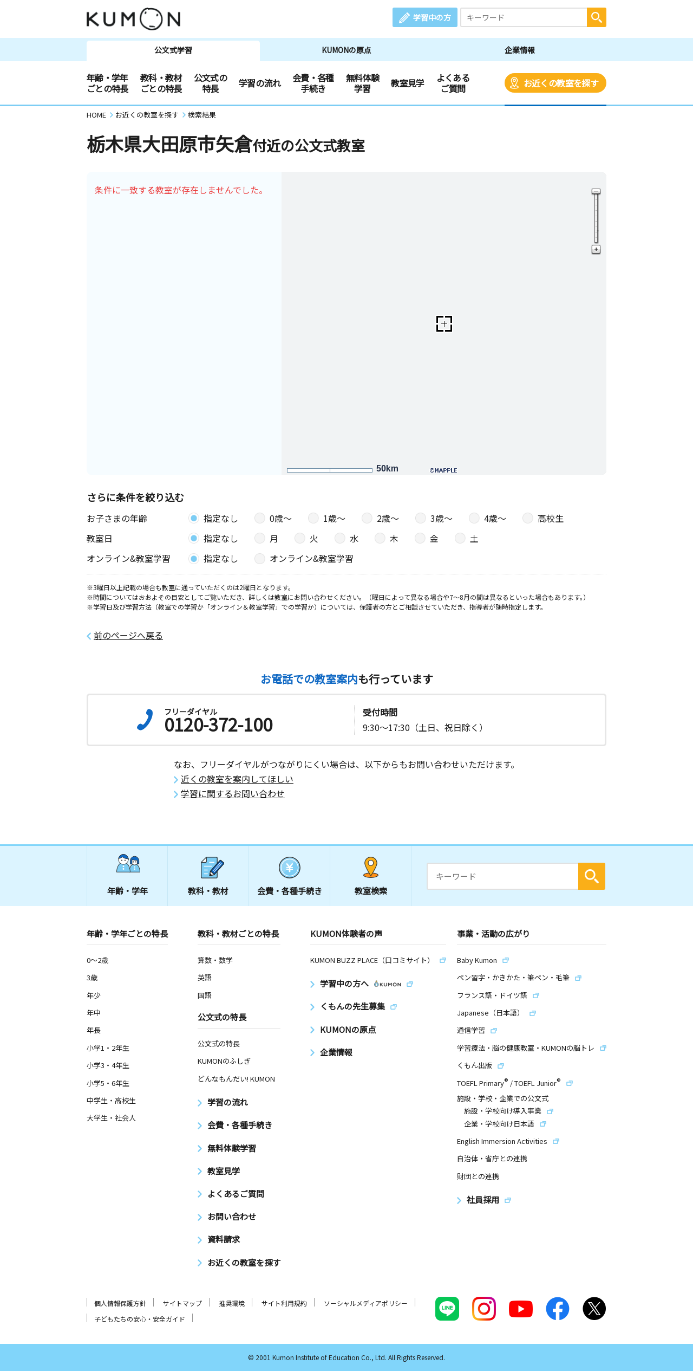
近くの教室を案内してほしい (237, 779)
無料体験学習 (362, 83)
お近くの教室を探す (561, 82)
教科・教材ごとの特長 (161, 83)
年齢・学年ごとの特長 (107, 83)
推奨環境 (232, 1303)
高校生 (551, 518)
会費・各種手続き (313, 83)
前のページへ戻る (128, 635)
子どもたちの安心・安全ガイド (139, 1318)
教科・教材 (208, 890)
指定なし (221, 518)
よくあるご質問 (452, 83)
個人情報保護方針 (120, 1303)
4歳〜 (495, 518)
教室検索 (371, 890)
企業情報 (520, 49)
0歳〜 (281, 518)
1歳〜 (334, 518)
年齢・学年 (127, 890)
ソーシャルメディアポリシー (366, 1303)
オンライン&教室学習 (312, 558)
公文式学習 (173, 49)
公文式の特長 (210, 83)
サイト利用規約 (284, 1303)
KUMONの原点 (346, 49)
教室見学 (407, 82)
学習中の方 (432, 17)
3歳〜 (441, 518)
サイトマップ (182, 1303)
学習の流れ (259, 82)
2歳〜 (388, 518)
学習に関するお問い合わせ (233, 793)
